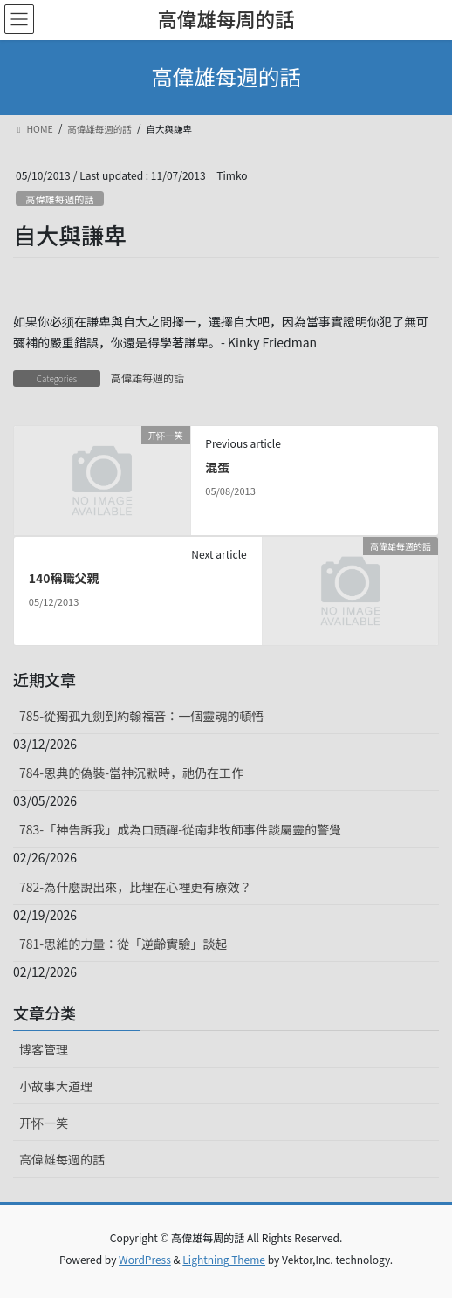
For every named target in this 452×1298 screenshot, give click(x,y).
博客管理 (43, 1049)
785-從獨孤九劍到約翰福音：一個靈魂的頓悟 (141, 716)
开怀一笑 (43, 1122)
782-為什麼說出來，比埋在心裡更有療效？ (135, 887)
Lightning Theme (223, 1259)
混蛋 (217, 467)
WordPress (145, 1259)
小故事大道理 (55, 1086)
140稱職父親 (64, 578)
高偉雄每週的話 (59, 199)
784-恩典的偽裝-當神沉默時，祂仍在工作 (131, 772)
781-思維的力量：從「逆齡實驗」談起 (123, 943)
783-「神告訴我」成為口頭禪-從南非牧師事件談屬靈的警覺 (180, 829)
